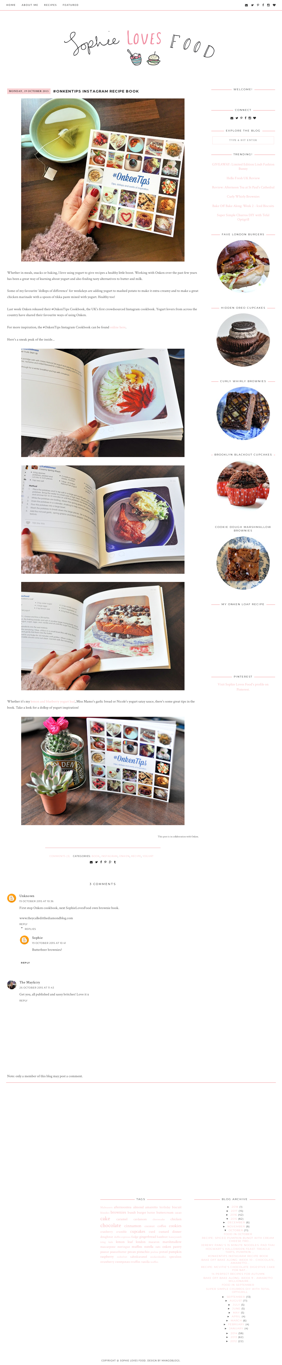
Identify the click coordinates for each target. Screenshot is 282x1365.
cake (105, 1218)
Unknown (26, 896)
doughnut (106, 1237)
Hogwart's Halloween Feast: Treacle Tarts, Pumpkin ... (238, 1250)
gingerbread (147, 1236)
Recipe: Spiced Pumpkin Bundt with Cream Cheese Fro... (238, 1239)
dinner (176, 1231)
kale (110, 1242)
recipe (136, 856)
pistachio (143, 1252)
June (236, 1308)
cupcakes (137, 1231)
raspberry (107, 1256)
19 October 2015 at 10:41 (49, 943)
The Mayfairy (29, 982)
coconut (149, 1226)
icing (103, 1242)
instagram (109, 856)
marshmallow (172, 1242)
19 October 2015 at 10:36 (36, 901)
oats (158, 1247)
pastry (177, 1246)
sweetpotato (122, 1262)
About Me (30, 5)
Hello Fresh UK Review (243, 178)
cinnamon (132, 1226)
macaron (154, 1242)
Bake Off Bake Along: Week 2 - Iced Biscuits (243, 206)
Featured (71, 5)
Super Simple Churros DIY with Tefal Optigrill (243, 217)
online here (118, 327)
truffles (135, 1262)
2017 (235, 1211)
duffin (117, 1237)
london (140, 1242)
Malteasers (106, 1207)
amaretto (151, 1207)
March (237, 1320)
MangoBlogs (171, 1360)
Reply (23, 924)
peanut (104, 1252)
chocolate (110, 1225)
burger (141, 1212)
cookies (175, 1226)
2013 (234, 1337)
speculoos (175, 1257)
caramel (121, 1219)
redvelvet (122, 1257)
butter (151, 1213)
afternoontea (122, 1207)
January (236, 1328)
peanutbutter (118, 1252)
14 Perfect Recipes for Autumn (238, 1274)
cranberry (106, 1232)
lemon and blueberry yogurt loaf (53, 701)
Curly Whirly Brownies (243, 196)
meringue (123, 1247)
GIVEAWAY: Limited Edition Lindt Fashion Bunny (243, 166)
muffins (137, 1246)
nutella (148, 1246)
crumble (121, 1232)
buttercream (165, 1212)
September (236, 1296)
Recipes (50, 5)
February (237, 1324)
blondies (104, 1213)
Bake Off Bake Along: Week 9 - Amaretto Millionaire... (238, 1279)
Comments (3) (60, 856)
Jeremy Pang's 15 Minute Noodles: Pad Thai (238, 1245)
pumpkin (175, 1252)
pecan (132, 1252)
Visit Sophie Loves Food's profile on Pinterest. (243, 687)
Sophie (37, 937)
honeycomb (175, 1237)
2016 (234, 1214)
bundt (132, 1212)
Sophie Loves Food (133, 1360)
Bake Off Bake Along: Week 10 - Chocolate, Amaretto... (238, 1261)
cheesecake (159, 1219)
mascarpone (107, 1247)
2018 (235, 1206)
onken (124, 856)
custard (164, 1231)
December (237, 1222)
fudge (134, 1237)
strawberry (107, 1262)
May (237, 1312)
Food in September (238, 1284)
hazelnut (162, 1237)
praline (154, 1252)
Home (11, 5)
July (237, 1304)
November (236, 1226)
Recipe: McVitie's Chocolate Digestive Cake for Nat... (238, 1268)
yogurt (148, 856)
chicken (175, 1219)
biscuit (176, 1207)
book (96, 856)
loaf (130, 1242)
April (237, 1316)
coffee (161, 1226)
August (236, 1300)
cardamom (140, 1219)
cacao (178, 1213)
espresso (125, 1237)
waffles (154, 1262)
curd (152, 1231)
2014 (234, 1333)
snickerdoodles (158, 1257)
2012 (234, 1341)
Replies (30, 929)
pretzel (163, 1252)
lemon (120, 1242)
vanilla (145, 1262)
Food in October (238, 1234)
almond (138, 1207)
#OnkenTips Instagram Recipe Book (96, 91)
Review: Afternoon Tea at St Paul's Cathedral (243, 187)
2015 (234, 1218)
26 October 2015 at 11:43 (36, 987)
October (236, 1230)
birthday (165, 1207)
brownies (118, 1212)
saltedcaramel (138, 1257)
